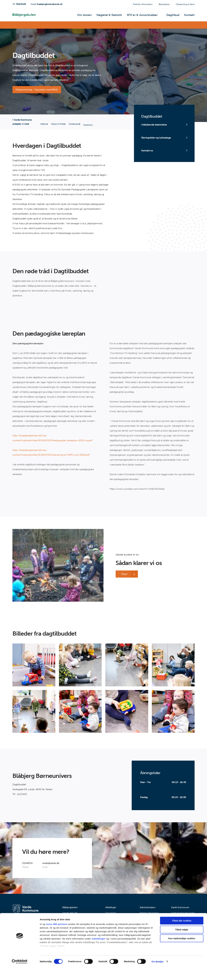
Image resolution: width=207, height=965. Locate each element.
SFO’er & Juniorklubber (148, 15)
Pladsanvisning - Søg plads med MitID (37, 89)
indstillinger (99, 936)
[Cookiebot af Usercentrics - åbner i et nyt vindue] (19, 959)
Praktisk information (143, 4)
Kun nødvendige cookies (181, 936)
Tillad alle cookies (181, 918)
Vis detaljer (157, 959)
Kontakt (190, 15)
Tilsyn (122, 574)
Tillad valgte (181, 927)
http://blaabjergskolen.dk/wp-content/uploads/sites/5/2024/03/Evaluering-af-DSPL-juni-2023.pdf (51, 453)
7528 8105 (19, 4)
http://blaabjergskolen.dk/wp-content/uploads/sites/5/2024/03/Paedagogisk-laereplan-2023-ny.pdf (52, 438)
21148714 (27, 863)
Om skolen (98, 15)
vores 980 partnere (56, 921)
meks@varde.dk (50, 863)
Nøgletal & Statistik (119, 15)
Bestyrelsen (164, 4)
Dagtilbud (175, 15)
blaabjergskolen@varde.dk (46, 4)
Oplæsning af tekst (185, 4)
